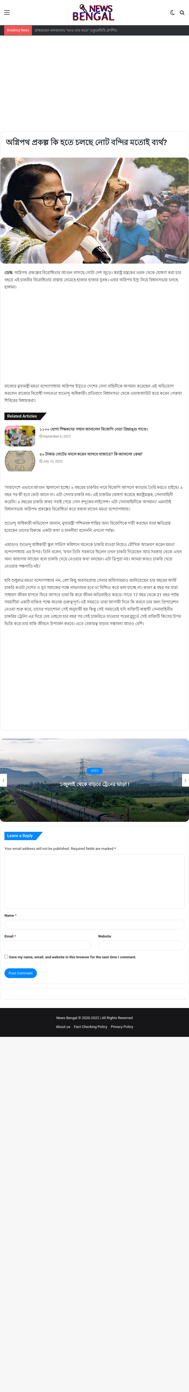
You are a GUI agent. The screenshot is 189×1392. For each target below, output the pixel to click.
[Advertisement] (94, 77)
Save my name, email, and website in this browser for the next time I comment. (72, 957)
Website (104, 936)
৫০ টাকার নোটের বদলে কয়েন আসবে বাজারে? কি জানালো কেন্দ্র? (91, 454)
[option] (94, 780)
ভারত (95, 771)
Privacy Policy (122, 1027)
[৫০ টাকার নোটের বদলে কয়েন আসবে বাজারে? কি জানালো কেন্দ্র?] (20, 461)
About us (63, 1027)
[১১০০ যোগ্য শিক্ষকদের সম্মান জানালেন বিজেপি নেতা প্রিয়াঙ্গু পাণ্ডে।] (20, 436)
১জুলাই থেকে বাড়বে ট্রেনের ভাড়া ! (94, 784)
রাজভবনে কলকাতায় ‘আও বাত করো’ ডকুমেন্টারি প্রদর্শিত (76, 30)
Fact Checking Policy (90, 1027)
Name (10, 915)
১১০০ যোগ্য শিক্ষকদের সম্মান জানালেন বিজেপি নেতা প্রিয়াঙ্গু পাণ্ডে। (93, 429)
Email (10, 936)
